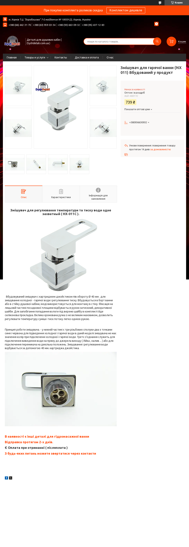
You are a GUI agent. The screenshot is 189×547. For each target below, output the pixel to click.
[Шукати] (157, 41)
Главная (12, 57)
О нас (110, 57)
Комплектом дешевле (126, 10)
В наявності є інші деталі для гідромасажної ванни (47, 436)
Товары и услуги (34, 57)
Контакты (61, 57)
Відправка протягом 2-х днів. (29, 442)
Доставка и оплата (87, 57)
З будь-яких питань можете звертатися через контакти (50, 453)
